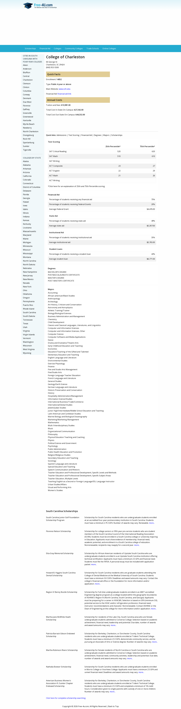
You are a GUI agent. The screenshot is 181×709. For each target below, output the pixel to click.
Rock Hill (26, 139)
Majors (106, 135)
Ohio (25, 290)
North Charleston (30, 131)
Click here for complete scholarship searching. (66, 698)
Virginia (26, 331)
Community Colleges (74, 48)
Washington (28, 342)
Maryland (27, 235)
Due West (27, 102)
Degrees (97, 135)
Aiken (25, 65)
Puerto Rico (28, 305)
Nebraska (27, 268)
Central (26, 76)
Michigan (27, 242)
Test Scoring (73, 135)
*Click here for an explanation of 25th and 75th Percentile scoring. (76, 186)
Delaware (27, 191)
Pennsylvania (28, 301)
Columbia (27, 91)
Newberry (27, 128)
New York (27, 286)
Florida (26, 194)
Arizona (26, 172)
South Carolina (29, 312)
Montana (27, 257)
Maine (25, 238)
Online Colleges (109, 48)
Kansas (26, 220)
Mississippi (28, 253)
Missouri (27, 250)
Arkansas (27, 168)
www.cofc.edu (64, 89)
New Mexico (28, 279)
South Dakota (29, 316)
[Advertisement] (90, 28)
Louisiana (27, 227)
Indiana (26, 216)
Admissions (61, 135)
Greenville (27, 113)
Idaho (25, 209)
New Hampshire (30, 272)
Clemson (26, 83)
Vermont (27, 338)
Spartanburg (28, 142)
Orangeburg (28, 135)
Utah (25, 327)
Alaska (26, 161)
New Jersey (28, 275)
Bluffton (26, 72)
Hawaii (26, 202)
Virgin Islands (29, 334)
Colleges (57, 48)
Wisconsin (27, 345)
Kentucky (27, 224)
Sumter (26, 146)
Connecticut (28, 183)
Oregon (26, 297)
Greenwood (28, 116)
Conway (26, 94)
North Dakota (29, 264)
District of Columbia (31, 187)
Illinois (26, 213)
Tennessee (28, 320)
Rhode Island (28, 308)
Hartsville (27, 120)
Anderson (27, 69)
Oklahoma (27, 294)
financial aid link (64, 94)
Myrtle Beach (28, 124)
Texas (25, 323)
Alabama (26, 165)
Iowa (25, 205)
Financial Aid (45, 48)
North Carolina (29, 261)
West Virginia (29, 349)
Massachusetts (29, 231)
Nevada (26, 283)
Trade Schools (92, 48)
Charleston (28, 80)
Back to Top (113, 706)
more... (152, 523)
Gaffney (26, 109)
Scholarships (30, 48)
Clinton (26, 87)
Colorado (27, 179)
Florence (26, 105)
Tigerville (27, 150)
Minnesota (27, 246)
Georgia (26, 198)
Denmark (27, 98)
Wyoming (27, 353)
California (27, 176)
